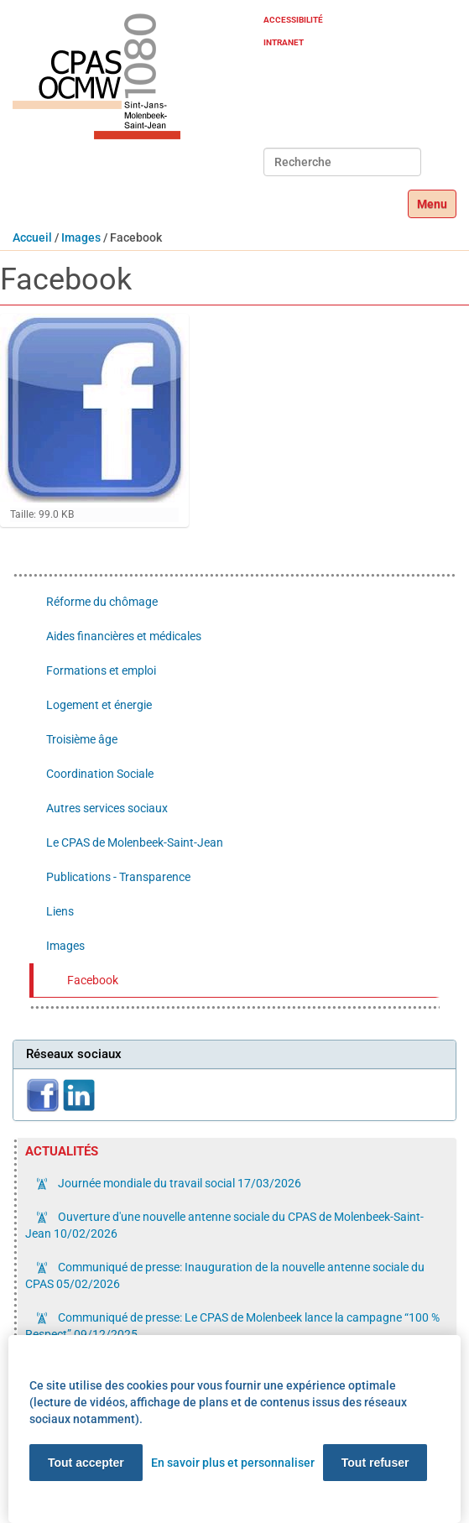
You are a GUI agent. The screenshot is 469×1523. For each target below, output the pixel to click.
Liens (60, 911)
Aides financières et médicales (123, 636)
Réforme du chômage (102, 601)
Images (81, 237)
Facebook (92, 980)
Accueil (32, 237)
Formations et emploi (101, 670)
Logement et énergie (99, 705)
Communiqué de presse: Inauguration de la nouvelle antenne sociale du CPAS (225, 1275)
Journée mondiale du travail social (178, 1183)
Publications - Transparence (118, 877)
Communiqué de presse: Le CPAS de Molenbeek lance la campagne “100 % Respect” (232, 1326)
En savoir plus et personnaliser (233, 1462)
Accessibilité (293, 19)
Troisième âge (81, 739)
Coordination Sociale (100, 773)
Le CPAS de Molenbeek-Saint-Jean (134, 842)
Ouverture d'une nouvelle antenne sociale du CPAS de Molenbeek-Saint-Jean (224, 1225)
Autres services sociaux (107, 808)
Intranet (283, 42)
